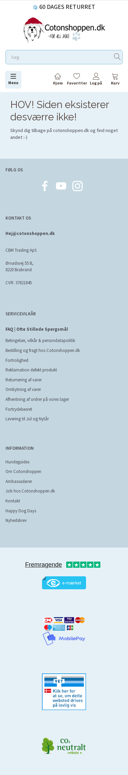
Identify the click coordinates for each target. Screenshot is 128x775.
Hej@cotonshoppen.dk (30, 233)
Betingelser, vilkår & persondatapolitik (40, 340)
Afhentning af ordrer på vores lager (37, 399)
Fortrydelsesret (18, 409)
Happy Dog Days (20, 511)
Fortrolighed (16, 360)
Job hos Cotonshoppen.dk (30, 491)
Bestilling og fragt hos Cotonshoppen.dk (42, 350)
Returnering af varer (23, 380)
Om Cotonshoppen (23, 471)
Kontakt (12, 501)
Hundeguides (17, 462)
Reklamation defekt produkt (31, 370)
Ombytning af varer (23, 389)
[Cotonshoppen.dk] (64, 30)
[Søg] (117, 57)
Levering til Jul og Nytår (27, 419)
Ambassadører (18, 481)
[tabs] (115, 80)
